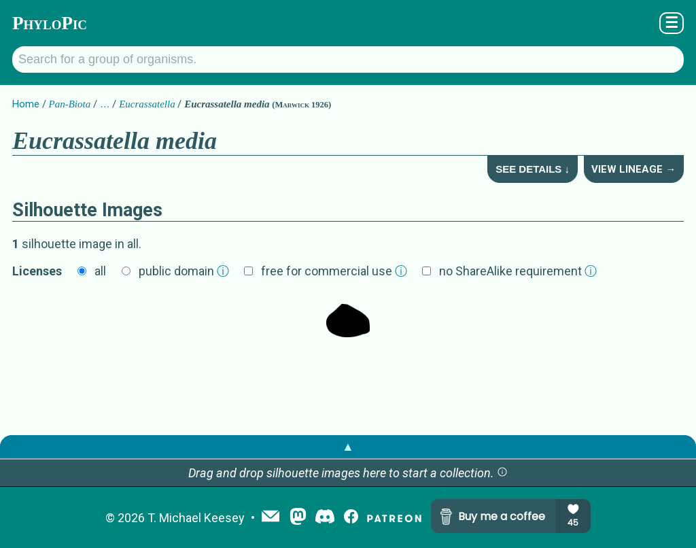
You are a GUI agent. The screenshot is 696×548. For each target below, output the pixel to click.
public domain (184, 271)
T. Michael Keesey (196, 518)
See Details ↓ (532, 169)
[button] (502, 473)
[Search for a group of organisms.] (348, 59)
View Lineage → (633, 169)
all (100, 271)
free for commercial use (334, 271)
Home (25, 104)
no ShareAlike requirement (518, 271)
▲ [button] (348, 446)
